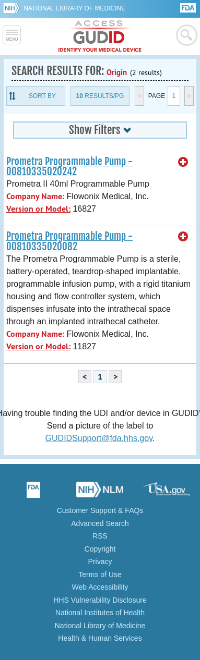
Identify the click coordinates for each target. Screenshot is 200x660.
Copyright (100, 549)
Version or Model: (38, 208)
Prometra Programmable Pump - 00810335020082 (69, 241)
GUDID (100, 36)
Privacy (100, 561)
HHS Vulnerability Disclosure (99, 600)
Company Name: (35, 196)
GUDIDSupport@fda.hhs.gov (98, 438)
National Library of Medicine (74, 8)
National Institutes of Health (100, 612)
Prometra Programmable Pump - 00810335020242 (69, 166)
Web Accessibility (100, 587)
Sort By (42, 96)
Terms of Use (99, 574)
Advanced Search (100, 523)
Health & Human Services (100, 638)
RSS (100, 536)
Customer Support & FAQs (100, 510)
